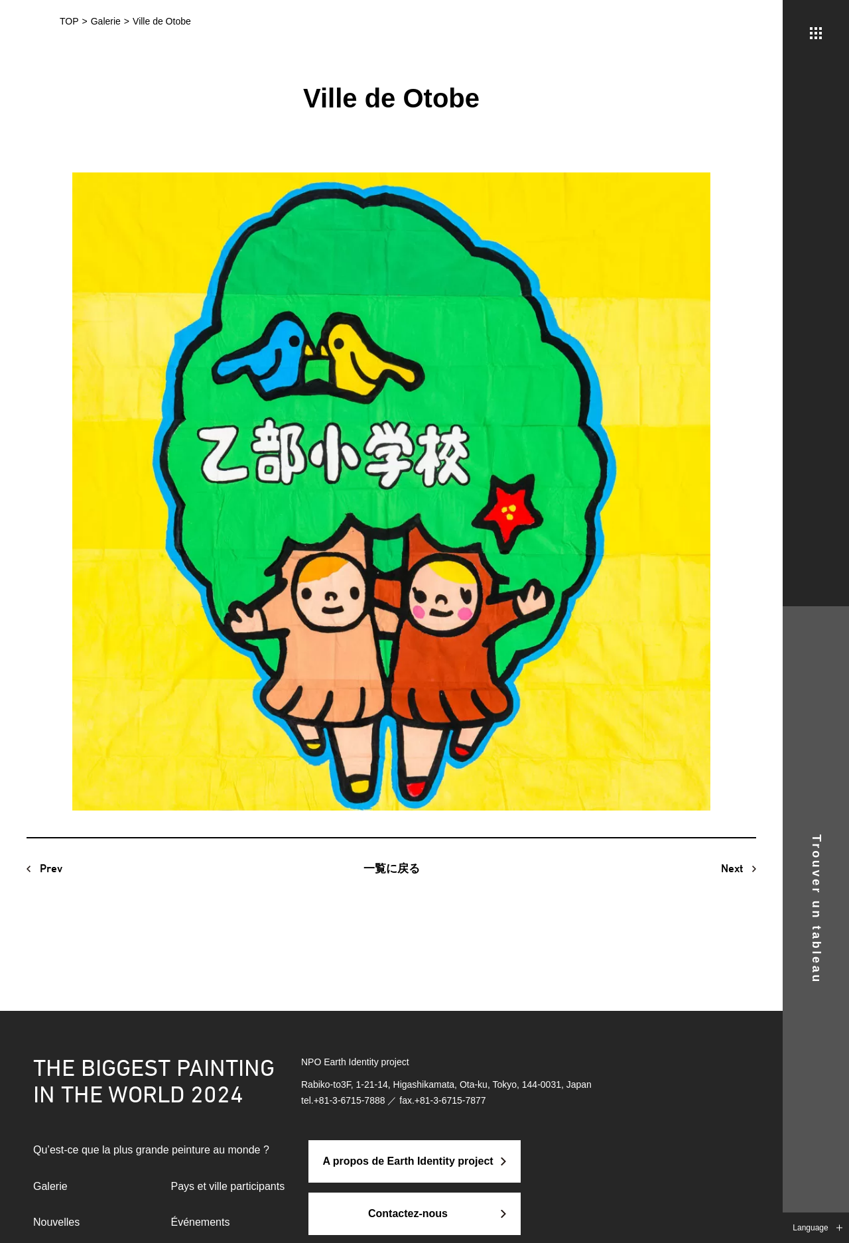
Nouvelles (56, 1222)
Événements (200, 1222)
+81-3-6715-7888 (349, 1100)
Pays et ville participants (228, 1186)
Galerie (50, 1186)
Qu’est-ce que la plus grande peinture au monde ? (151, 1149)
